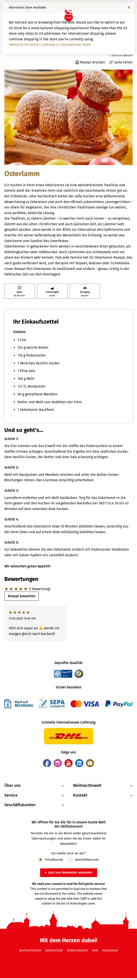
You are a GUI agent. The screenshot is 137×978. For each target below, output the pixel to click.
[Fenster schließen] (129, 7)
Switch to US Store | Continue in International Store (50, 45)
